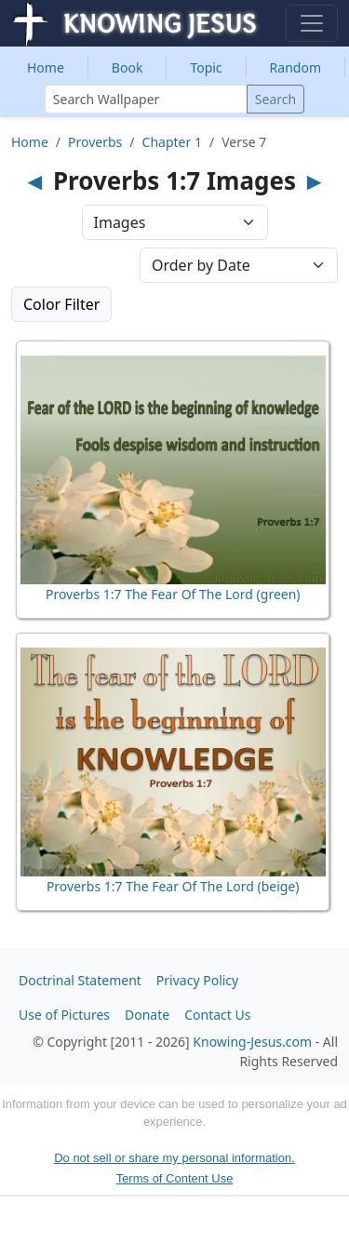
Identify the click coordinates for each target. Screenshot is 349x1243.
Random (295, 67)
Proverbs (95, 142)
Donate (147, 1014)
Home (45, 67)
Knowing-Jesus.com (252, 1041)
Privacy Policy (197, 980)
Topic (205, 67)
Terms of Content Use (175, 1178)
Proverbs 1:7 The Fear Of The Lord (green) (173, 594)
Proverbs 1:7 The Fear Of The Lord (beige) (173, 886)
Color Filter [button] (61, 304)
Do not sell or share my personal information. (174, 1158)
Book (127, 67)
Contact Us (217, 1014)
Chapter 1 (172, 142)
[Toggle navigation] (312, 23)
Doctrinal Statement (80, 980)
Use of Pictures (64, 1014)
